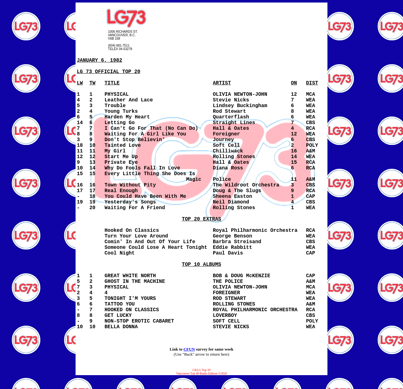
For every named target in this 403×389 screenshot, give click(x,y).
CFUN (189, 349)
